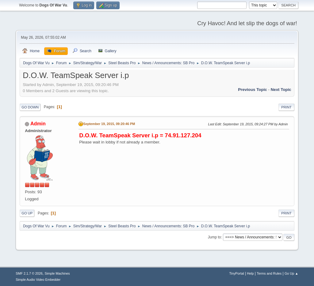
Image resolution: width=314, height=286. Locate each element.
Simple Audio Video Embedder (38, 279)
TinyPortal (236, 273)
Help (250, 273)
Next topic (281, 89)
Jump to (214, 237)
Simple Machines (57, 273)
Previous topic (252, 89)
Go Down (30, 107)
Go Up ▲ (291, 273)
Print (286, 107)
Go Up (27, 213)
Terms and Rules (269, 273)
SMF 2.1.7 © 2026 (29, 273)
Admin (38, 123)
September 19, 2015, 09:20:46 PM (109, 124)
